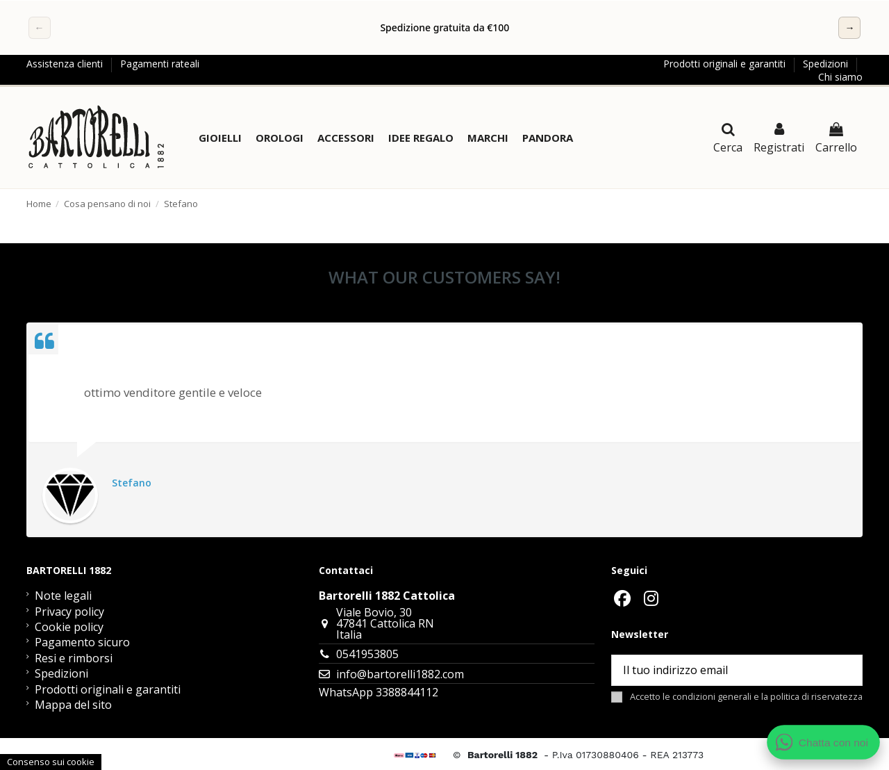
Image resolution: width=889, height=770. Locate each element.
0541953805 (367, 654)
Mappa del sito (73, 704)
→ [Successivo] (849, 27)
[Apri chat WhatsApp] (823, 742)
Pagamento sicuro (82, 642)
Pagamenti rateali (159, 63)
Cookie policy (69, 626)
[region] (444, 27)
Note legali (63, 595)
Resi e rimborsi (74, 658)
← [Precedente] (39, 27)
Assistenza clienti (66, 63)
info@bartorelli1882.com (400, 674)
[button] (220, 137)
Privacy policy (69, 611)
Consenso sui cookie (50, 761)
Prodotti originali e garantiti (725, 63)
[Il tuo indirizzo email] (720, 670)
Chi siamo (840, 76)
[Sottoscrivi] (845, 670)
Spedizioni (827, 63)
